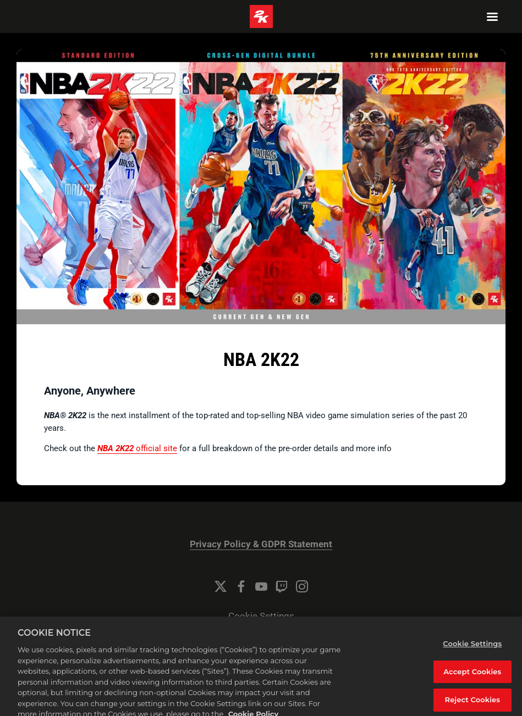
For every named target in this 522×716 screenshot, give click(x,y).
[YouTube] (261, 586)
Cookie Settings (261, 616)
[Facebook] (241, 586)
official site (137, 448)
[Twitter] (221, 586)
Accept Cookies (472, 678)
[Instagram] (302, 586)
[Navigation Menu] (492, 16)
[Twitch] (282, 586)
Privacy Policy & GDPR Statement (261, 544)
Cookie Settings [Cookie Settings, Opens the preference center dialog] (472, 650)
